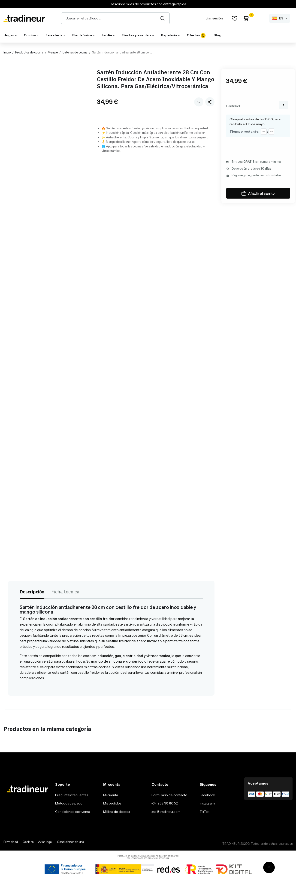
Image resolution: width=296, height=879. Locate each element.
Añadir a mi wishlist (198, 102)
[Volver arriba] (269, 867)
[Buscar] (162, 18)
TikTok (204, 812)
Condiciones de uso (70, 842)
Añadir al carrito (258, 193)
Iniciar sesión (212, 18)
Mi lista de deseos (116, 812)
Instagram (207, 803)
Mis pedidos (112, 803)
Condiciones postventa (72, 812)
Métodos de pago (68, 803)
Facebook (207, 795)
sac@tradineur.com (166, 812)
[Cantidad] (283, 105)
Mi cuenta (110, 795)
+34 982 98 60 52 (164, 803)
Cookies (28, 842)
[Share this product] (209, 101)
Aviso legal (45, 842)
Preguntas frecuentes (71, 795)
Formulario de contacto (169, 795)
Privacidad (10, 842)
